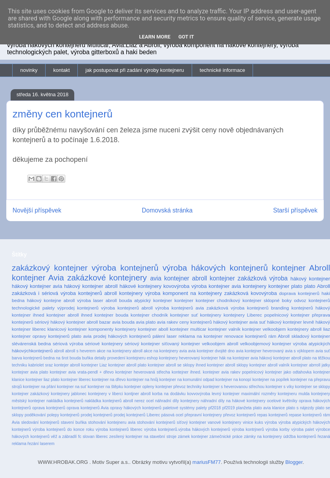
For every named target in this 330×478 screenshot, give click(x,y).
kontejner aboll (153, 328)
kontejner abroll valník (269, 365)
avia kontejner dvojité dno (211, 351)
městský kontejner (28, 401)
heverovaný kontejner (198, 358)
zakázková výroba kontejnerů (238, 307)
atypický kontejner (153, 300)
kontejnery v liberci (105, 394)
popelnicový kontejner (287, 314)
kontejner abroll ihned (69, 314)
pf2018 (214, 408)
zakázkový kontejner (50, 267)
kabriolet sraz (40, 365)
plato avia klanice (269, 408)
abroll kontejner (213, 278)
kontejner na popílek (270, 379)
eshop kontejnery (162, 358)
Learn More (154, 37)
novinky (29, 70)
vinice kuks (253, 422)
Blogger (293, 462)
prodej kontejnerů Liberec (137, 415)
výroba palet (302, 429)
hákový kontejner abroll (90, 286)
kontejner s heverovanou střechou (233, 387)
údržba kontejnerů (299, 436)
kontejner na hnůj (142, 379)
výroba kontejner (210, 286)
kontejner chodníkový (218, 300)
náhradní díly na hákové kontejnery (233, 401)
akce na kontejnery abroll (119, 351)
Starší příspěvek (295, 210)
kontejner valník (224, 328)
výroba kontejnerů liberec (119, 429)
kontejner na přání (39, 387)
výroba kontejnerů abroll (126, 307)
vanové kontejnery (224, 422)
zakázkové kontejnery (107, 277)
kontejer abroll (67, 365)
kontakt (61, 70)
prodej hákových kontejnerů (122, 336)
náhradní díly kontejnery (177, 401)
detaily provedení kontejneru (120, 358)
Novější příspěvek (37, 210)
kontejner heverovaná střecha (142, 372)
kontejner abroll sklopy (227, 365)
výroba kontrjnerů (248, 429)
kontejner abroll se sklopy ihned (177, 365)
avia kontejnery (248, 286)
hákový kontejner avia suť (239, 321)
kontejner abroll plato (127, 365)
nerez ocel (144, 401)
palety (201, 408)
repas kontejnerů (272, 415)
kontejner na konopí (233, 379)
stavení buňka (74, 422)
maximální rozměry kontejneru (269, 394)
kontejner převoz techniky (179, 387)
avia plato (146, 321)
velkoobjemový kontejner (265, 343)
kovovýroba (176, 286)
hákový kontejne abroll (51, 300)
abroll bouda (119, 300)
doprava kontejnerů (299, 293)
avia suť (322, 351)
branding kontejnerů (292, 307)
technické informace (222, 70)
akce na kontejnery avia (165, 351)
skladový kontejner (311, 336)
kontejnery (210, 314)
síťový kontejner (191, 422)
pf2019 (228, 408)
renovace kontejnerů (245, 336)
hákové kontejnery (140, 286)
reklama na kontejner (201, 336)
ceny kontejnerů (196, 321)
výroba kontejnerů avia (179, 307)
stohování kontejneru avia (111, 422)
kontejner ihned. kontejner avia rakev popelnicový (218, 372)
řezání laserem (41, 443)
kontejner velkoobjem (264, 328)
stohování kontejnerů (156, 422)
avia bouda (123, 321)
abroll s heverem (80, 351)
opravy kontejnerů (51, 336)
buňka (87, 358)
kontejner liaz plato (43, 379)
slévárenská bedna (31, 343)
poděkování (35, 415)
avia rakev (167, 321)
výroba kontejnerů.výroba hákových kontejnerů (187, 429)
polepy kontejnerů (63, 415)
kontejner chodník (149, 314)
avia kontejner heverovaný (260, 351)
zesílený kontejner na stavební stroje (142, 436)
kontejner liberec (76, 379)
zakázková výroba (263, 278)
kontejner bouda (111, 314)
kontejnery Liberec (243, 314)
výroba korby (278, 429)
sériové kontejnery (104, 343)
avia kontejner (169, 278)
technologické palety (33, 307)
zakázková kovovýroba (250, 293)
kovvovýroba (198, 394)
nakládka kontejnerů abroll (109, 401)
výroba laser (90, 300)
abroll (59, 351)
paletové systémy (178, 408)
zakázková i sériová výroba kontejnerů (57, 293)
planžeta (243, 408)
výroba (271, 422)
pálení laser (164, 336)
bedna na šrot (55, 358)
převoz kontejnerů (239, 415)
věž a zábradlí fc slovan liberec (79, 436)
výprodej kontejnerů (78, 307)
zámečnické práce (225, 436)
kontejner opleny (139, 387)
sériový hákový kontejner (60, 321)
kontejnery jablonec (68, 394)
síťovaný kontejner (181, 343)
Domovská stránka (167, 210)
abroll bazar (98, 321)
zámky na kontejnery (263, 436)
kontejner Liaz (94, 365)
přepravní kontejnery (203, 415)
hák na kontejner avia (238, 358)
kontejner (183, 300)
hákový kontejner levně (290, 321)
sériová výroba (68, 343)
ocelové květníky (282, 401)
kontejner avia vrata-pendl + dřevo (82, 372)
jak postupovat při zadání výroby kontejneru (135, 70)
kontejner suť (184, 314)
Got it (186, 37)
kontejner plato (285, 286)
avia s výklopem (299, 351)
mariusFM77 (206, 462)
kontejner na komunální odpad (187, 379)
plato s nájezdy (300, 408)
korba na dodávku (168, 394)
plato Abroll (317, 286)
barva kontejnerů (27, 358)
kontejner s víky (280, 387)
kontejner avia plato (30, 372)
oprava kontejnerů (48, 408)
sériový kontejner (142, 343)
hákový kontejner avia (37, 286)
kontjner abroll (137, 394)
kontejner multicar (188, 328)
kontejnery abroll (305, 328)
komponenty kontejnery (112, 328)
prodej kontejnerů (96, 415)
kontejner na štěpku (105, 387)
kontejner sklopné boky (267, 300)
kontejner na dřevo (109, 379)
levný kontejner (226, 394)
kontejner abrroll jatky (310, 365)
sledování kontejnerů (40, 422)
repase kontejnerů (305, 415)
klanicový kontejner (67, 328)
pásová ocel (172, 415)
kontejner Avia (38, 277)
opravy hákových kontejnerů (135, 408)
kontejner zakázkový (30, 394)
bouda (75, 358)
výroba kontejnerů (125, 267)
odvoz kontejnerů (312, 300)
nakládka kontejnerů (64, 401)
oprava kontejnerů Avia (88, 408)
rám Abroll (279, 336)
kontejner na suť (71, 387)
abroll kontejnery (123, 293)
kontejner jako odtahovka (288, 372)
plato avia (82, 336)
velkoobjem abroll (220, 343)
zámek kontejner (193, 436)
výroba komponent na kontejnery (183, 293)
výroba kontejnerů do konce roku (63, 429)
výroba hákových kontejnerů (215, 267)
